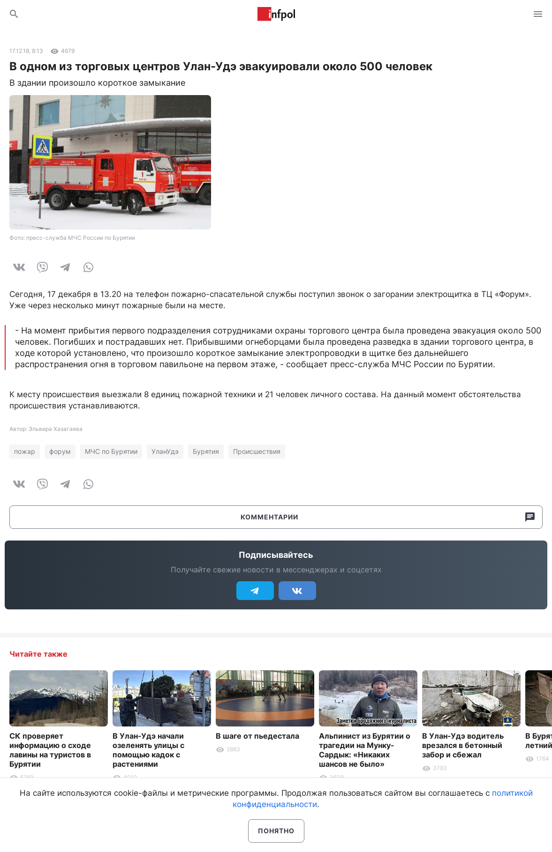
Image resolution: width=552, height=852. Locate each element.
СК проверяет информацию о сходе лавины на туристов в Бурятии (50, 750)
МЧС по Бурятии (111, 451)
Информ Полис (276, 14)
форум (60, 451)
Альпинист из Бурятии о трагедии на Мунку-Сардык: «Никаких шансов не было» (364, 750)
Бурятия (206, 451)
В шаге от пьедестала (257, 736)
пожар (24, 451)
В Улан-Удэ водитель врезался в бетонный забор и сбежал (463, 745)
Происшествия (256, 451)
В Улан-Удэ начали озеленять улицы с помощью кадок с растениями (148, 750)
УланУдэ (165, 451)
